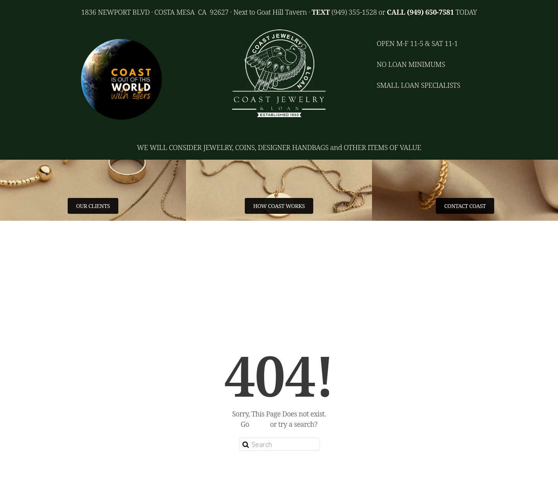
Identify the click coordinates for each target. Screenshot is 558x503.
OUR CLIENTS (93, 206)
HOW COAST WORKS (279, 206)
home (259, 424)
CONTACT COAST (465, 206)
